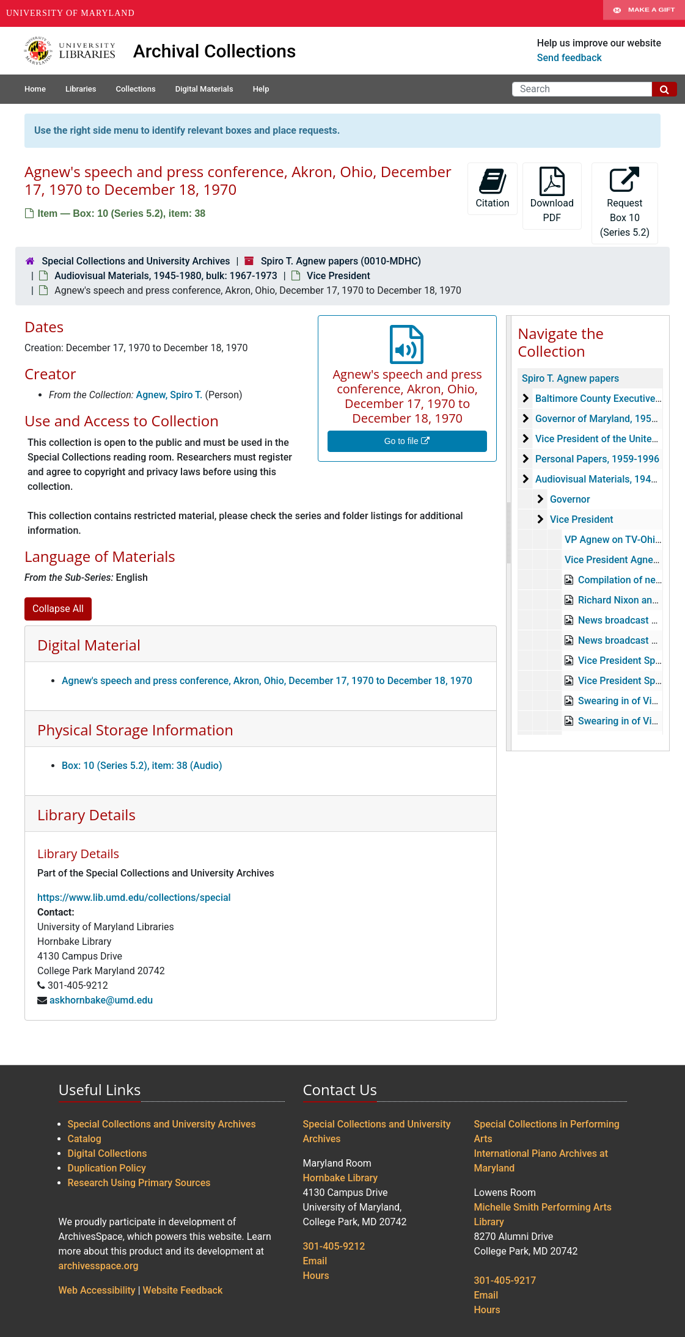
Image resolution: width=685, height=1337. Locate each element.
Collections (135, 88)
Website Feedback (183, 1290)
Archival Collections (214, 51)
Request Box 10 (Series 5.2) (625, 202)
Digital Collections (107, 1153)
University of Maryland (70, 13)
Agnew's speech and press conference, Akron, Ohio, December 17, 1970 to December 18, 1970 (267, 681)
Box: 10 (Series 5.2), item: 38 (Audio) (142, 765)
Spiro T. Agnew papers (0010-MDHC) (341, 261)
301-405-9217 (505, 1280)
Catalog (84, 1139)
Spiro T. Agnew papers (570, 378)
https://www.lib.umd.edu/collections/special (134, 897)
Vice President (338, 276)
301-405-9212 (334, 1246)
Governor (570, 499)
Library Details (86, 814)
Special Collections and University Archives (136, 261)
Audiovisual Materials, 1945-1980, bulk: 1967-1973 (165, 276)
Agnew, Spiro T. (169, 395)
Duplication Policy (107, 1168)
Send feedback (569, 58)
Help (261, 88)
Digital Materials (204, 88)
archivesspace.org (99, 1266)
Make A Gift (644, 13)
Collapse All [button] (58, 608)
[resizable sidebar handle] (509, 533)
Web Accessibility (97, 1290)
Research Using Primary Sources (139, 1183)
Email (315, 1261)
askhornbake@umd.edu (101, 1000)
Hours (316, 1275)
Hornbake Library (340, 1178)
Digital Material (89, 645)
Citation (492, 188)
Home (35, 88)
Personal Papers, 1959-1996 (597, 459)
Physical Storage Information (135, 730)
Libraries (81, 88)
